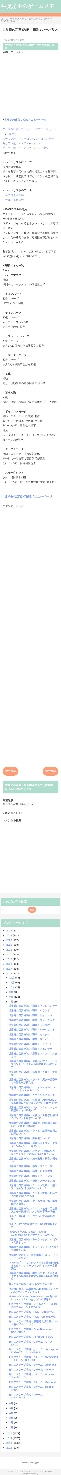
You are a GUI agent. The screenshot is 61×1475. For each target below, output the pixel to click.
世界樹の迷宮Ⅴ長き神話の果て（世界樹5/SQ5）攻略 (29, 46)
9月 (11, 992)
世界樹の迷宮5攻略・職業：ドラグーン (30, 1044)
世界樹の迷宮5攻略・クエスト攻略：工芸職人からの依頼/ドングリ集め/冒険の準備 (33, 1210)
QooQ (35, 1474)
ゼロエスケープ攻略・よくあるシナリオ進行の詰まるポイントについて (33, 1305)
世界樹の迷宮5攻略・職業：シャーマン (30, 1015)
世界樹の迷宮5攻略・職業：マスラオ (29, 1024)
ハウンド (35, 143)
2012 (9, 1447)
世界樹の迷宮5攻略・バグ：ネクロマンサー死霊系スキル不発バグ (33, 1109)
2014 (9, 1438)
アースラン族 (11, 129)
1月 (11, 1427)
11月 (12, 982)
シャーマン (42, 148)
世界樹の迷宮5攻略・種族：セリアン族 (30, 1175)
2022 (9, 944)
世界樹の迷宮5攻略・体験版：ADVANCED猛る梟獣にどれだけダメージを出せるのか (33, 1101)
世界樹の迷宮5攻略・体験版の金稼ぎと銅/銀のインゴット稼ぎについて (33, 1117)
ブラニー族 (9, 148)
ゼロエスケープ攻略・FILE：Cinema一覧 (32, 1316)
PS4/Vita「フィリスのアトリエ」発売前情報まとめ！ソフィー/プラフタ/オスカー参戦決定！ (34, 1265)
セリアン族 (9, 143)
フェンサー (27, 129)
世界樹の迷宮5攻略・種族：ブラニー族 (30, 1166)
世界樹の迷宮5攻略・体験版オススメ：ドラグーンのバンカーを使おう (33, 1145)
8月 (11, 996)
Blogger (35, 1463)
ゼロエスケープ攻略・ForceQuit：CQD (31, 1336)
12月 (12, 977)
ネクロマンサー (44, 138)
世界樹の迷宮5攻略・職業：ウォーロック (32, 1020)
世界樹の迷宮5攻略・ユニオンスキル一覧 (32, 1095)
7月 (11, 1001)
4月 (11, 1413)
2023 (9, 940)
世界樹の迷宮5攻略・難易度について (29, 1138)
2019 (9, 959)
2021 (9, 949)
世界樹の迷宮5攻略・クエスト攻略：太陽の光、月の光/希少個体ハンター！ (33, 1187)
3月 (11, 1417)
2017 (9, 968)
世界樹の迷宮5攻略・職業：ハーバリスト (32, 1029)
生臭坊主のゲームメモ (28, 6)
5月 (11, 1408)
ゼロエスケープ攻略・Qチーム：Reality (31, 1369)
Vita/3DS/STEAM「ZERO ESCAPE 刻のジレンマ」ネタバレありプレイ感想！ (33, 1298)
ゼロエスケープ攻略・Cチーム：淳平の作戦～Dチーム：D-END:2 (33, 1358)
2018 (9, 963)
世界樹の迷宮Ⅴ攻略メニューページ (25, 119)
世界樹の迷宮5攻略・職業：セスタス (29, 1034)
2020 (9, 954)
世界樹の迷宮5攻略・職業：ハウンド (29, 1010)
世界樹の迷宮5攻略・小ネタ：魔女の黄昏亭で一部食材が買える (33, 1081)
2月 (11, 1422)
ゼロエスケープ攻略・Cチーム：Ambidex (32, 1364)
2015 (9, 1433)
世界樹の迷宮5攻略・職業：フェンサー (30, 1048)
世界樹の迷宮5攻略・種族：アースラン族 (32, 1180)
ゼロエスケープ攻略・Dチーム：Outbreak (32, 1382)
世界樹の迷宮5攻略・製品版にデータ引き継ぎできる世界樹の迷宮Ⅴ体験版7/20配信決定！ (33, 1276)
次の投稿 (10, 771)
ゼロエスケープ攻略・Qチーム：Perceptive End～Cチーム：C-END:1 (33, 1351)
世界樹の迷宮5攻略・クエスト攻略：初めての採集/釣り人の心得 (33, 1195)
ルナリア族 (9, 138)
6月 (11, 1403)
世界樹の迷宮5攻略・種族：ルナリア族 (30, 1171)
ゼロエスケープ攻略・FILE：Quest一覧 (31, 1311)
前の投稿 (50, 771)
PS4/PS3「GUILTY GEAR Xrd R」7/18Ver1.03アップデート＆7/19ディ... (31, 1233)
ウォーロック (26, 138)
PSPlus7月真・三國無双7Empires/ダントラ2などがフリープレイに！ (33, 1290)
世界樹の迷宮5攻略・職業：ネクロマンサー (33, 1005)
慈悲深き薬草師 (14, 195)
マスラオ (24, 143)
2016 (9, 973)
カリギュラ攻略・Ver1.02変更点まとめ (30, 1283)
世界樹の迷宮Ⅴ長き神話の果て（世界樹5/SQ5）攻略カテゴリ (29, 787)
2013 (9, 1443)
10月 (12, 987)
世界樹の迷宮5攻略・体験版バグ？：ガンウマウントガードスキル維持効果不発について (33, 1064)
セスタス (11, 134)
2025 (9, 930)
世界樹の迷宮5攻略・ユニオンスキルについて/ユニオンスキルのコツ (33, 1089)
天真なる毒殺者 (14, 199)
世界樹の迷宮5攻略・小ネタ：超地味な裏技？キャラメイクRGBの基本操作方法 (32, 1152)
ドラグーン (42, 129)
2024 (9, 935)
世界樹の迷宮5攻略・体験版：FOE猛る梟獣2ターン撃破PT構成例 (33, 1124)
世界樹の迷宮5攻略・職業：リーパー (29, 1039)
